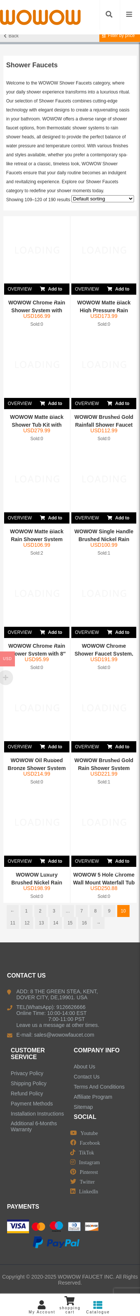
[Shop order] (102, 198)
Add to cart (51, 289)
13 (41, 923)
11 (12, 923)
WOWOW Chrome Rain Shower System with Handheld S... (36, 310)
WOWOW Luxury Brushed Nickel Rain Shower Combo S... (36, 882)
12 (27, 923)
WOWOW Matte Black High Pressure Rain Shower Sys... (104, 310)
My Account (42, 1307)
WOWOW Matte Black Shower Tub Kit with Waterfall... (36, 425)
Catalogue (98, 1307)
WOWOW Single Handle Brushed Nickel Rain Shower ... (103, 539)
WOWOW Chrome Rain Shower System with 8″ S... (37, 654)
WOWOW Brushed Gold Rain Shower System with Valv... (103, 768)
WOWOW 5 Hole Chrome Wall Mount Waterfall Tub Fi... (104, 882)
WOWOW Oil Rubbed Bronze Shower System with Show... (37, 768)
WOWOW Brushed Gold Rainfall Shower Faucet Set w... (103, 425)
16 (84, 923)
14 (55, 923)
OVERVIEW (20, 289)
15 (70, 923)
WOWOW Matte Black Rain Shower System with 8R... (36, 539)
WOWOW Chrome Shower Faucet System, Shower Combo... (104, 654)
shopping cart (70, 1305)
